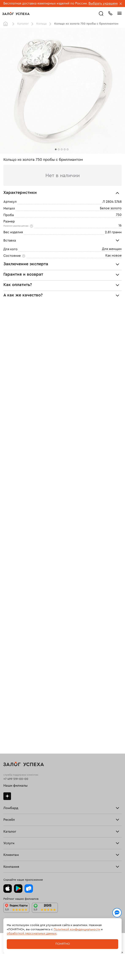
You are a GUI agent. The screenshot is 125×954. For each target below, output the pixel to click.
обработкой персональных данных (31, 933)
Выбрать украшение (104, 3)
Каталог (23, 23)
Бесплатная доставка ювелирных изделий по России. (45, 3)
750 (119, 215)
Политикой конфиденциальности (77, 929)
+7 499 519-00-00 (15, 756)
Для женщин (112, 249)
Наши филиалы (15, 763)
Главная (6, 24)
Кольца (41, 23)
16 (120, 225)
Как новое (113, 255)
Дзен (7, 774)
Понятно (62, 943)
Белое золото (111, 208)
